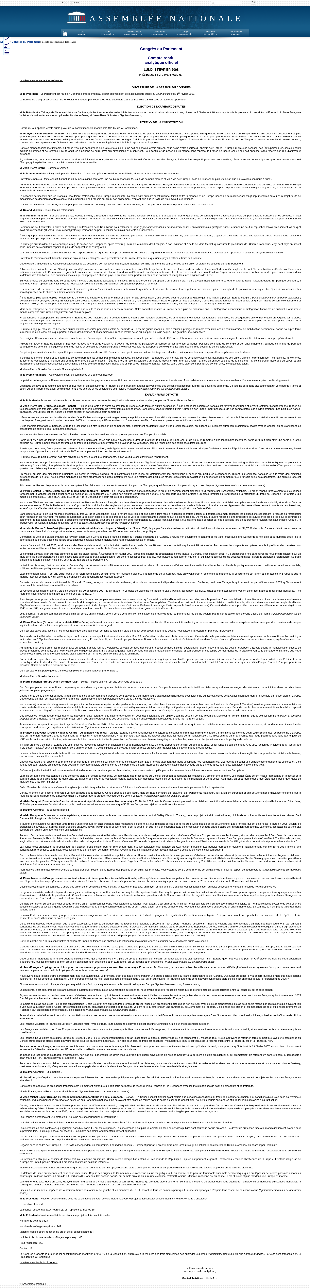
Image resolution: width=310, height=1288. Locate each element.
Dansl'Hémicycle (108, 32)
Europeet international (185, 32)
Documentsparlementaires (159, 32)
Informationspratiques (237, 32)
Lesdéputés (82, 32)
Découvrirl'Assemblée (211, 32)
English (66, 2)
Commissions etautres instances (133, 32)
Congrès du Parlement (26, 41)
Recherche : (213, 3)
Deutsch (77, 2)
